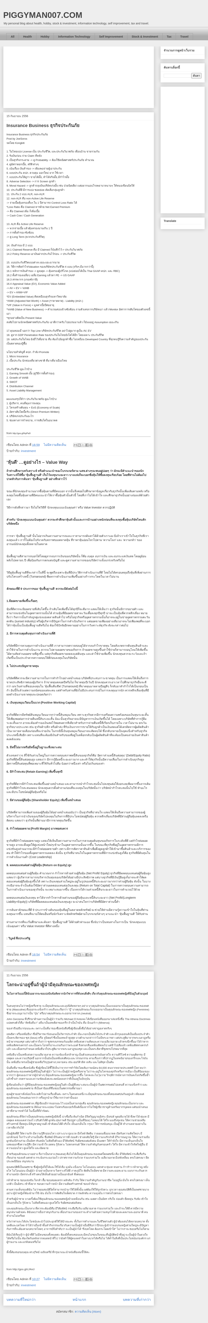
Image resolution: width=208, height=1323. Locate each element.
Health (27, 36)
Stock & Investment (145, 36)
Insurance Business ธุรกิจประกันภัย (42, 125)
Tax (169, 36)
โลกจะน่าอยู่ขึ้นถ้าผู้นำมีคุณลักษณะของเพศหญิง (52, 984)
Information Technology (74, 36)
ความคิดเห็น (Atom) (88, 1311)
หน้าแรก (79, 1300)
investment (28, 451)
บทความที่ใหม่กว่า (21, 1300)
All (12, 36)
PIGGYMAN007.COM (42, 15)
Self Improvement (111, 36)
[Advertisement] (78, 76)
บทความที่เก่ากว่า (137, 1300)
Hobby (45, 36)
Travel (184, 36)
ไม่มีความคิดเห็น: (55, 444)
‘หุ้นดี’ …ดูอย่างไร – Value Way (37, 462)
